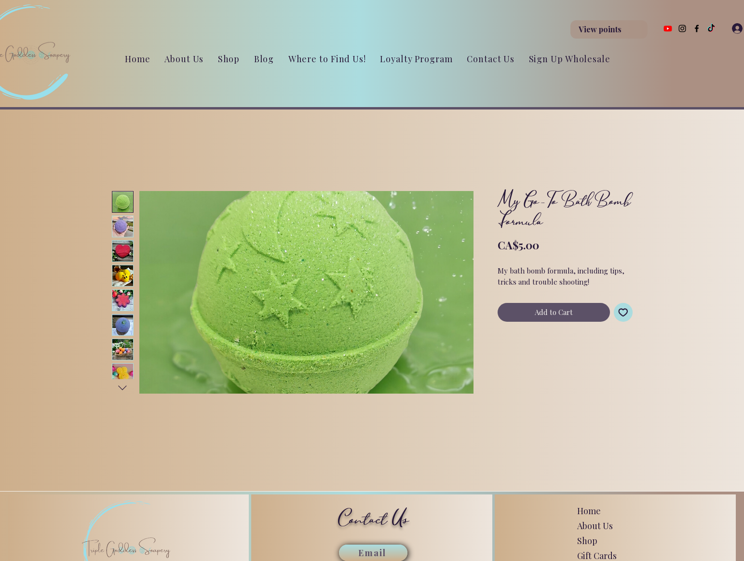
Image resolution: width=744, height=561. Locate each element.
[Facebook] (697, 28)
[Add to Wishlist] (623, 312)
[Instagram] (682, 28)
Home (589, 511)
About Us (595, 526)
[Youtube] (668, 28)
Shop (587, 541)
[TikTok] (711, 28)
